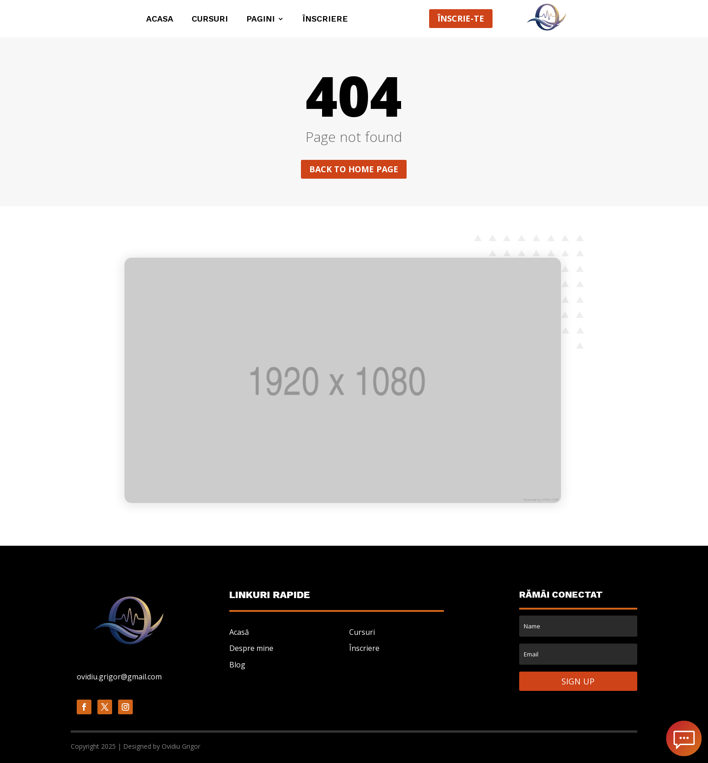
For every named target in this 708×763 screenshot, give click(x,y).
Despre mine (251, 648)
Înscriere (364, 648)
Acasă (239, 632)
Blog (237, 665)
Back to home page (353, 169)
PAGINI (260, 19)
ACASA (159, 19)
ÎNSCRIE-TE (460, 18)
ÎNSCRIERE (325, 19)
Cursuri (210, 19)
